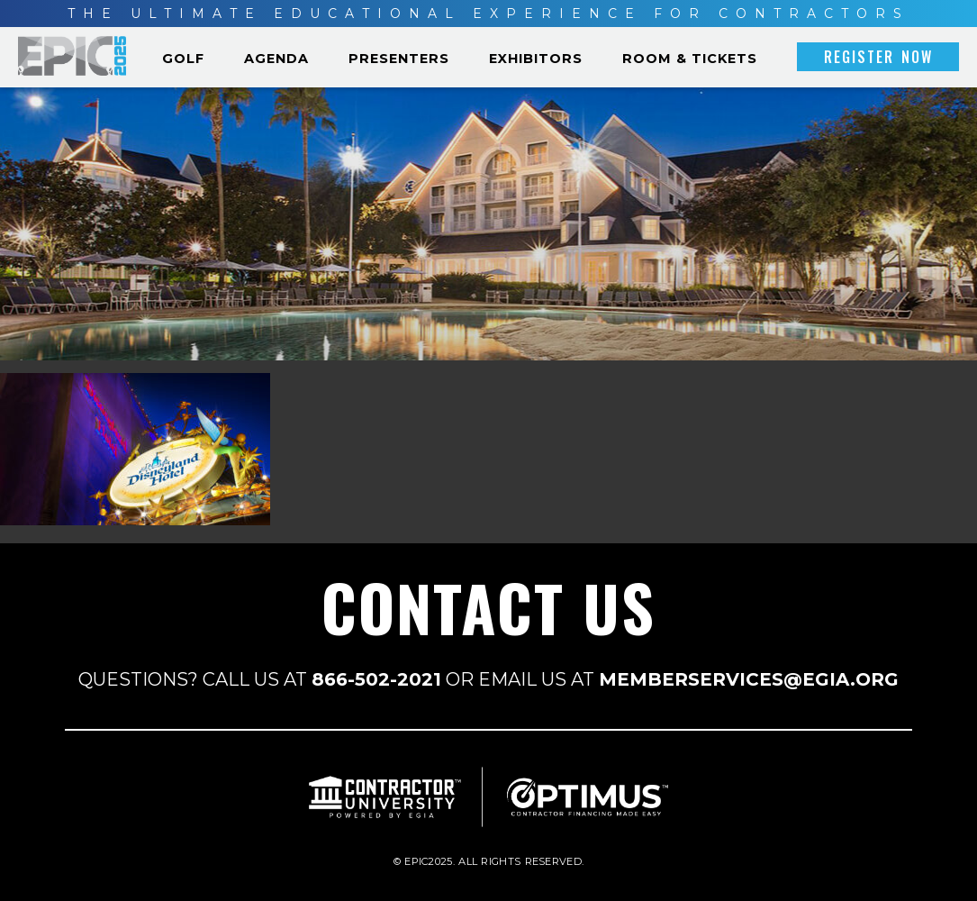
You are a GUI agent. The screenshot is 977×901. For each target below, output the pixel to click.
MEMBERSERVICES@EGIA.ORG (749, 679)
